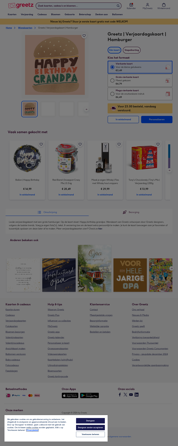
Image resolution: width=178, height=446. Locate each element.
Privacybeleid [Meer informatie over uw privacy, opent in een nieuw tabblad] (32, 430)
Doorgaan (90, 421)
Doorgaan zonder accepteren (90, 427)
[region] (56, 428)
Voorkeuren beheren (90, 434)
